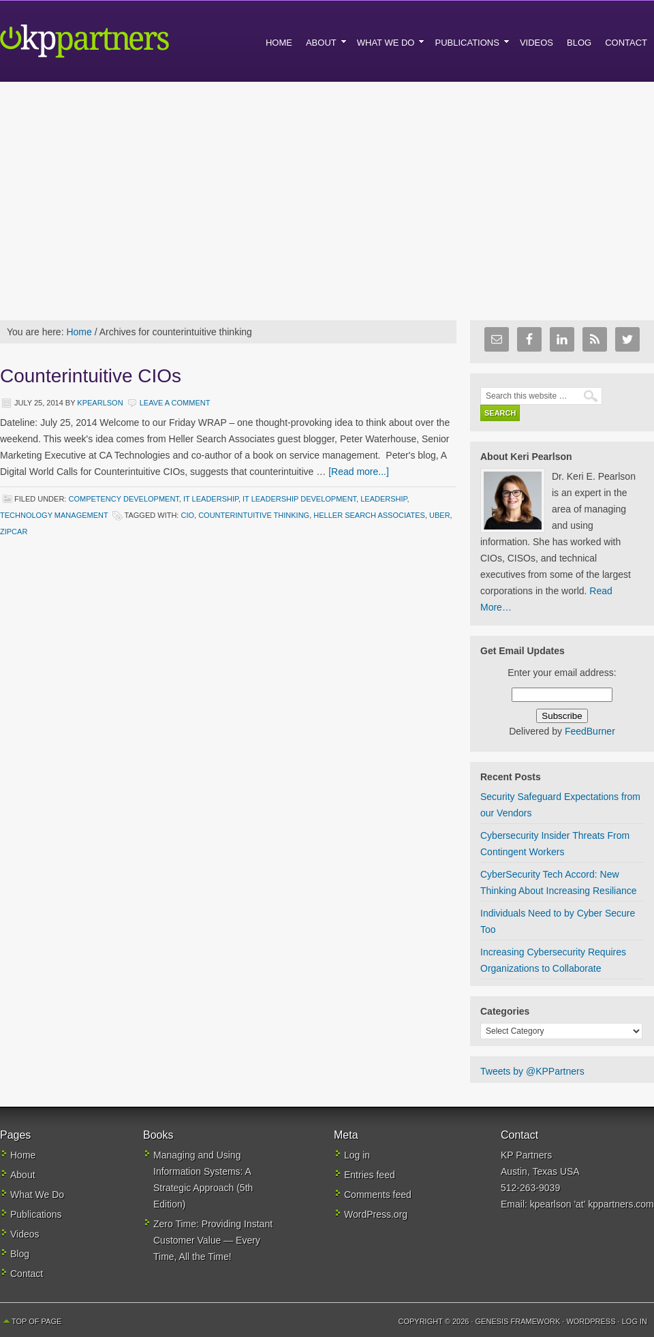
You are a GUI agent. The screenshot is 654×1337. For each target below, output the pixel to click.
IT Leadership (210, 499)
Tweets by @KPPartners (532, 1071)
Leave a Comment (175, 403)
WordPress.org (375, 1214)
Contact (26, 1273)
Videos (25, 1234)
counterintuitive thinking (253, 515)
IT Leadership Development (299, 499)
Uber (439, 515)
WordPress (590, 1321)
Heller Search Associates (369, 515)
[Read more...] (358, 471)
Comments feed (377, 1194)
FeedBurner (590, 731)
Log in (357, 1155)
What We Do (37, 1194)
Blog (19, 1253)
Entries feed (369, 1174)
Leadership (383, 499)
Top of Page (36, 1321)
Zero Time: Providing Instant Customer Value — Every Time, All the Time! (212, 1240)
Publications (36, 1214)
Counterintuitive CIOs (90, 375)
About (22, 1174)
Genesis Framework (518, 1321)
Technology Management (54, 515)
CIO (187, 515)
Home (22, 1155)
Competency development (123, 499)
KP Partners (116, 41)
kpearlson (100, 403)
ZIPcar (13, 531)
